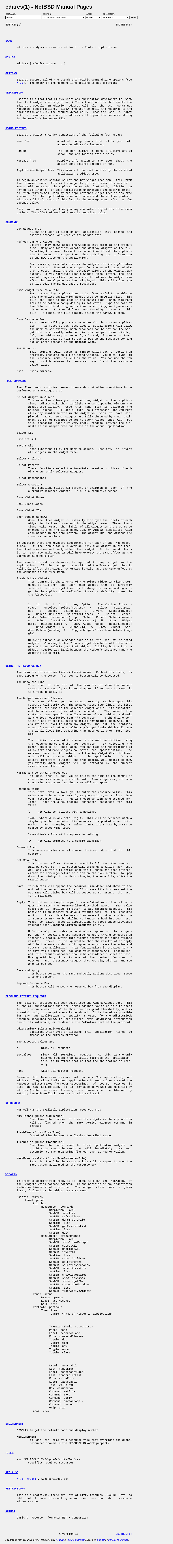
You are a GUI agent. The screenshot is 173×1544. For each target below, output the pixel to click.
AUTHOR (10, 1511)
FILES (9, 1453)
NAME (8, 41)
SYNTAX (10, 57)
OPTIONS (11, 73)
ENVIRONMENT (14, 1424)
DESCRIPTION (14, 93)
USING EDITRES (16, 128)
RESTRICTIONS (15, 1489)
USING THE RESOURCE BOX (23, 666)
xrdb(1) (32, 1479)
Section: (48, 14)
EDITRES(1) (124, 1534)
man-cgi (101, 1540)
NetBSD (60, 1540)
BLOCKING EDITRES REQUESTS (25, 996)
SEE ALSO (11, 1472)
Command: (12, 14)
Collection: (109, 14)
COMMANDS (11, 222)
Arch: (90, 14)
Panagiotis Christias (118, 1540)
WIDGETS (11, 1175)
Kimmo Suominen (76, 1540)
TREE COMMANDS (16, 381)
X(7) (20, 1479)
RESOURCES (12, 1103)
